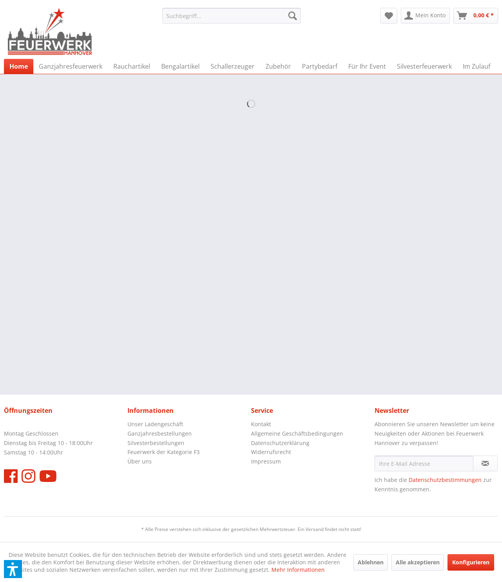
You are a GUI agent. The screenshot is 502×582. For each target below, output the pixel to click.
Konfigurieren (470, 562)
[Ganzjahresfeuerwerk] (70, 66)
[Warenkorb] (475, 16)
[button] (13, 569)
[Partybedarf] (319, 66)
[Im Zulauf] (476, 66)
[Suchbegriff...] (231, 16)
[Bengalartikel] (180, 66)
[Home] (18, 66)
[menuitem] (231, 16)
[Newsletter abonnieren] (485, 463)
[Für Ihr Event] (367, 66)
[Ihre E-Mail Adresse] (424, 463)
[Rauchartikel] (132, 66)
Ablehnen (371, 562)
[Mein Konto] (425, 16)
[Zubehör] (278, 66)
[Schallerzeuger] (232, 66)
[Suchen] (292, 16)
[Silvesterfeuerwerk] (424, 66)
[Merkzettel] (388, 16)
